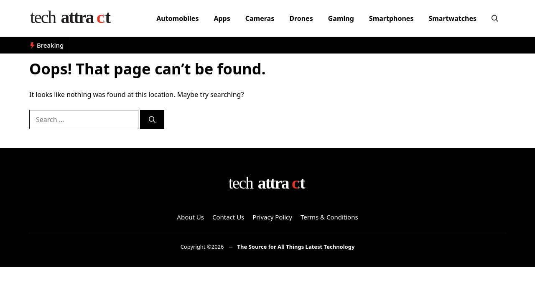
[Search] (152, 119)
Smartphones (391, 18)
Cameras (259, 18)
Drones (301, 18)
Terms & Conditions (329, 217)
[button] (495, 18)
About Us (190, 217)
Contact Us (228, 217)
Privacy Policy (272, 217)
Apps (222, 18)
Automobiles (177, 18)
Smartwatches (452, 18)
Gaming (341, 18)
